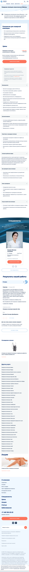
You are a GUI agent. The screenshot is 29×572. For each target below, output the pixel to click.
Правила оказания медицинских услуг (10, 535)
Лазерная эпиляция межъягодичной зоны (11, 406)
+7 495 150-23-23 (16, 76)
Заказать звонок (5, 514)
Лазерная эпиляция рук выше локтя (9, 432)
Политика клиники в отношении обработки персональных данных (11, 532)
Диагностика (17, 3)
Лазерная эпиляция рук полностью (9, 436)
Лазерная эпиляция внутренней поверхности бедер (13, 381)
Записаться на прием (14, 61)
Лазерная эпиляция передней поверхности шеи (12, 420)
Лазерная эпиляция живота (8, 390)
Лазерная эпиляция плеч (7, 423)
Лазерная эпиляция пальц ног (8, 416)
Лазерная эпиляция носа (7, 413)
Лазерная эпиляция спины (7, 441)
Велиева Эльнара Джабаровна (10, 314)
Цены (4, 499)
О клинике (6, 480)
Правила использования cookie (8, 538)
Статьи (4, 505)
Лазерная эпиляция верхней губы (11, 309)
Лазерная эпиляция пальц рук (8, 418)
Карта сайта (4, 545)
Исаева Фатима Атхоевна (11, 250)
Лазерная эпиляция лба (7, 399)
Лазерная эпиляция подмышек (8, 427)
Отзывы (10, 253)
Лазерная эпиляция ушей (7, 446)
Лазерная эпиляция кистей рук (8, 395)
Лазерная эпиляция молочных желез (10, 409)
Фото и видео (5, 486)
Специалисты (7, 497)
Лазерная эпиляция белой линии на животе (11, 372)
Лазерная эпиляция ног (7, 411)
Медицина (8, 3)
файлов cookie (16, 568)
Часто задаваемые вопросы (8, 488)
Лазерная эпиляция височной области (10, 379)
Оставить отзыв (14, 330)
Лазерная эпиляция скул (7, 439)
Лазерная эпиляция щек (7, 448)
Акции (22, 3)
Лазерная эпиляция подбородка (9, 425)
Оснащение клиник (6, 490)
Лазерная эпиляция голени (8, 386)
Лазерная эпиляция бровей (8, 374)
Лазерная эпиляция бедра (7, 369)
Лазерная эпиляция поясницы (8, 430)
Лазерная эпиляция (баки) (7, 367)
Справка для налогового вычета (8, 543)
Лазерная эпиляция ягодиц (8, 450)
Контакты (4, 492)
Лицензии (4, 482)
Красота (12, 3)
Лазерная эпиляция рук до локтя (9, 434)
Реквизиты (4, 540)
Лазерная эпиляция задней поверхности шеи (12, 392)
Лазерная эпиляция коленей (8, 397)
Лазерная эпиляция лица (7, 402)
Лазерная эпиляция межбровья (8, 404)
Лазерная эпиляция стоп (7, 443)
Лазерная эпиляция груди (7, 388)
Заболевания (7, 508)
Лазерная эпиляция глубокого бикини (10, 383)
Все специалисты (14, 270)
